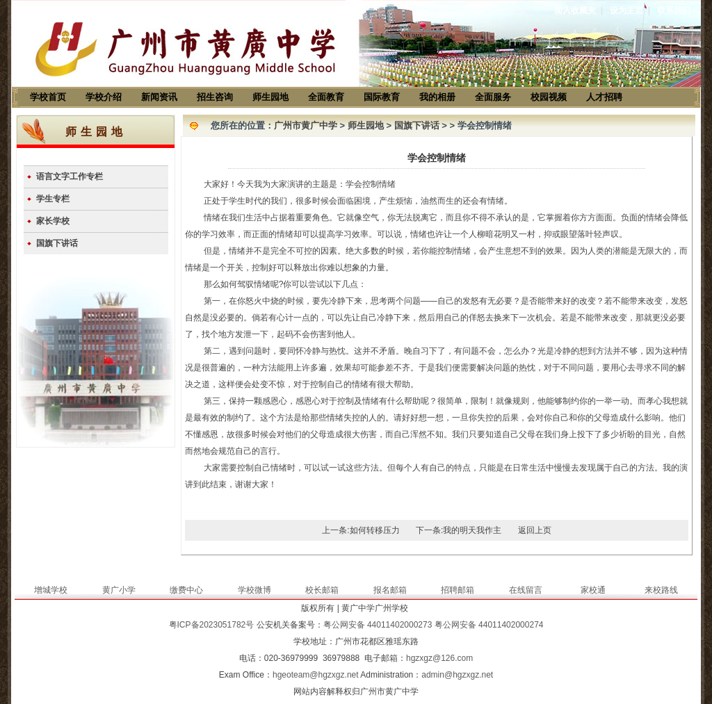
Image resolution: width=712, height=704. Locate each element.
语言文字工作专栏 (69, 176)
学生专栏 (53, 199)
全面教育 (326, 97)
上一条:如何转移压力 (360, 530)
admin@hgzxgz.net (457, 675)
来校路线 (661, 590)
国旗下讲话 (57, 243)
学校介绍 (104, 97)
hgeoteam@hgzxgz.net (316, 675)
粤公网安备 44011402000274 (489, 625)
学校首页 (48, 97)
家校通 (593, 590)
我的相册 (437, 97)
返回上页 (534, 530)
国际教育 (382, 97)
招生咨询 (215, 97)
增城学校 (50, 590)
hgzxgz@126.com (439, 658)
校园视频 (549, 97)
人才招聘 (604, 97)
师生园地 (270, 97)
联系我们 (673, 10)
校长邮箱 (322, 590)
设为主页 (626, 10)
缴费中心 (186, 590)
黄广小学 (119, 590)
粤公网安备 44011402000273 (377, 625)
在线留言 (525, 590)
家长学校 (53, 221)
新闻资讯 (159, 97)
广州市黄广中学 (305, 125)
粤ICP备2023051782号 (211, 625)
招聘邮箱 (457, 590)
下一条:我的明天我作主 (458, 530)
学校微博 (254, 590)
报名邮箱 (390, 590)
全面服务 (493, 97)
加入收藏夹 (575, 10)
